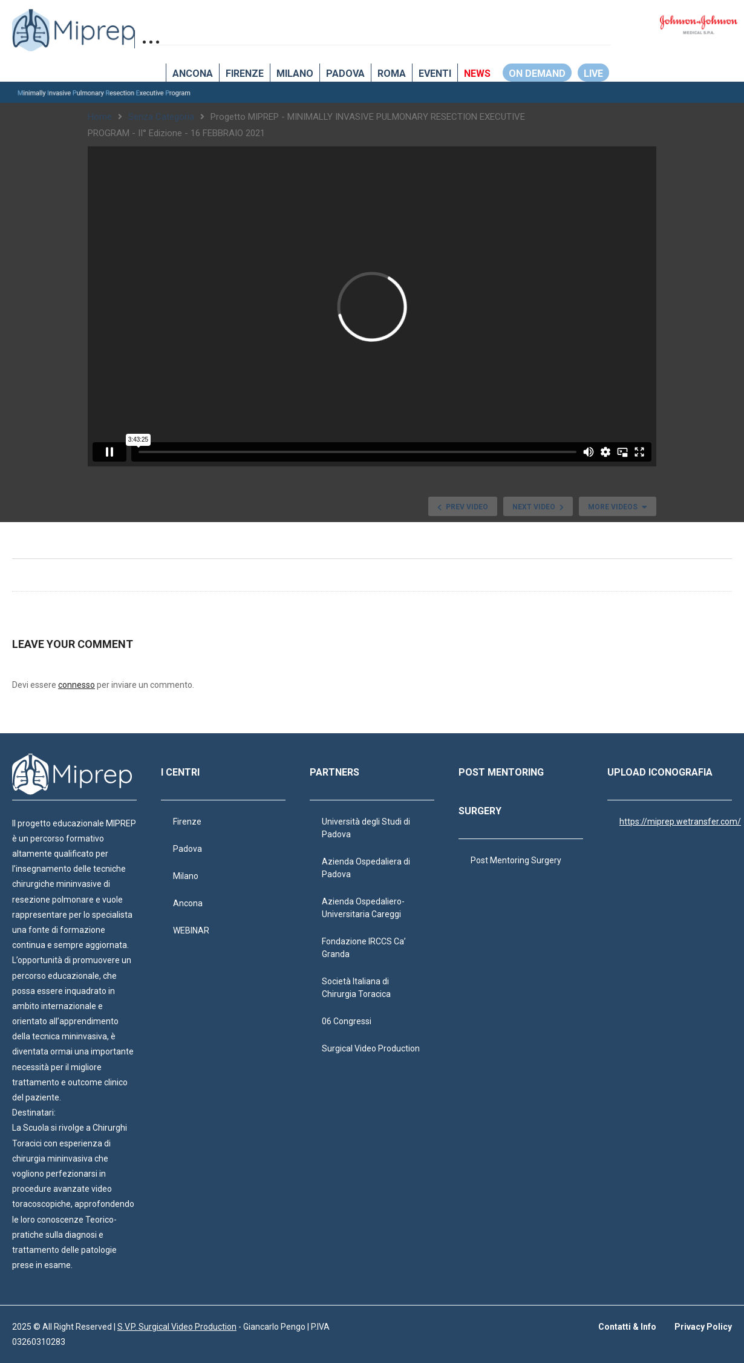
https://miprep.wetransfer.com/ (680, 821)
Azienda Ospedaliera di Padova (366, 868)
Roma (391, 73)
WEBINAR (191, 930)
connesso (76, 685)
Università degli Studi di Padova (366, 828)
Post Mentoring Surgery (516, 860)
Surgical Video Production (371, 1048)
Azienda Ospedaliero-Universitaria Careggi (363, 908)
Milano (294, 73)
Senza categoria (161, 116)
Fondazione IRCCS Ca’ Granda (364, 947)
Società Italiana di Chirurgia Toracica (356, 987)
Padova (345, 73)
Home (100, 116)
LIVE (593, 73)
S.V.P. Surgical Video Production (177, 1327)
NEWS (477, 73)
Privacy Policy (703, 1327)
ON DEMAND (537, 73)
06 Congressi (346, 1021)
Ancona (192, 73)
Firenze (245, 73)
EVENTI (435, 73)
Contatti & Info (627, 1327)
